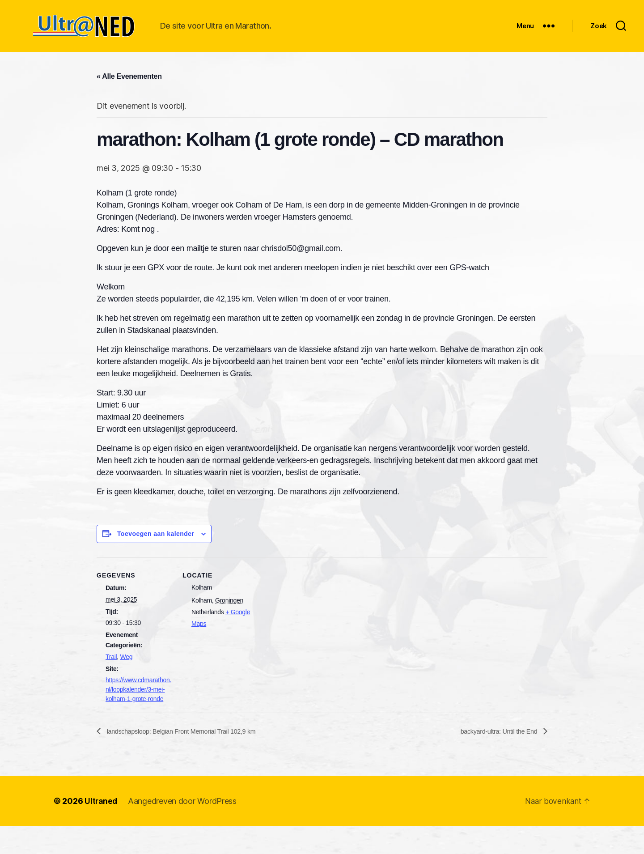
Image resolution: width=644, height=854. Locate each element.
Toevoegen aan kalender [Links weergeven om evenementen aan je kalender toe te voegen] (156, 561)
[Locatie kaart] (315, 646)
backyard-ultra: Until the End (494, 758)
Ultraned (102, 828)
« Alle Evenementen (129, 103)
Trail (111, 684)
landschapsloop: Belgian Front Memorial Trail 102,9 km (190, 758)
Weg (126, 684)
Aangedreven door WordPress (183, 828)
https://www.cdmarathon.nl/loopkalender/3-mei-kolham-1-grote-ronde (138, 717)
